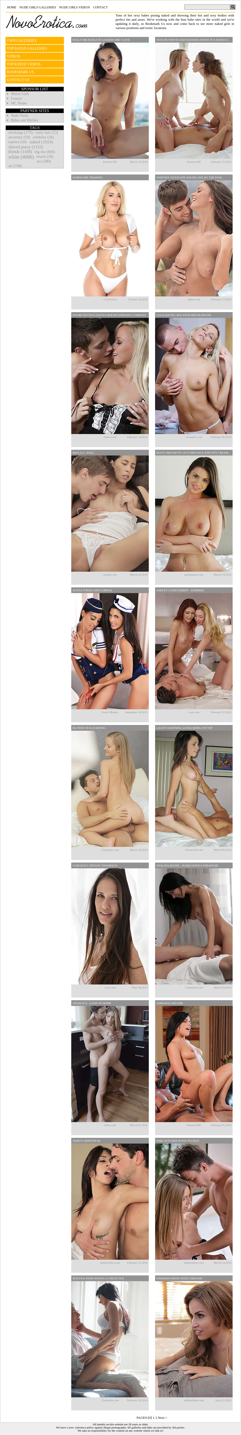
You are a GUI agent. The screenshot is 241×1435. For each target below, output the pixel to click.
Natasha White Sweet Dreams (179, 1278)
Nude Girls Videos (74, 7)
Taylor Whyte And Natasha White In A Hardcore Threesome (194, 39)
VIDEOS (13, 56)
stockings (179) (20, 132)
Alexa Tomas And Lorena (92, 590)
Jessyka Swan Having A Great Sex (98, 1278)
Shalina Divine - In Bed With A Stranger (187, 865)
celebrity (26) (43, 137)
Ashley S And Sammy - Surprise (180, 590)
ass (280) (44, 161)
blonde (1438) (20, 151)
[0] (150, 1418)
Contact (100, 7)
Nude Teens (19, 115)
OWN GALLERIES (21, 41)
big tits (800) (45, 152)
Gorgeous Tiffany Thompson (95, 865)
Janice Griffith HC (87, 1140)
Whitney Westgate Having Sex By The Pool (189, 177)
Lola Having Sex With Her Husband (183, 315)
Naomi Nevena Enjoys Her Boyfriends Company (109, 315)
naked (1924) (41, 141)
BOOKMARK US (20, 72)
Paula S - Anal (83, 452)
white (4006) (21, 157)
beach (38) (45, 156)
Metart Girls (20, 94)
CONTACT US (18, 80)
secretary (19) (19, 137)
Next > (162, 1418)
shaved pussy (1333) (25, 147)
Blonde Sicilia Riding (89, 727)
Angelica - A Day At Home (92, 1003)
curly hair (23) (46, 132)
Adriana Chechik (169, 1003)
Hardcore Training (88, 177)
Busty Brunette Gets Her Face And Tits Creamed (194, 452)
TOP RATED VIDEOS (24, 64)
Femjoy (16, 98)
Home (11, 7)
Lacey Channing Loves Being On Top (184, 727)
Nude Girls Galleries (37, 7)
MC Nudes (19, 103)
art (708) (15, 166)
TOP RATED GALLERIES (27, 48)
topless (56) (17, 142)
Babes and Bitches (24, 120)
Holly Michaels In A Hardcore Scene (101, 39)
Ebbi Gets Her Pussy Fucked (177, 1140)
